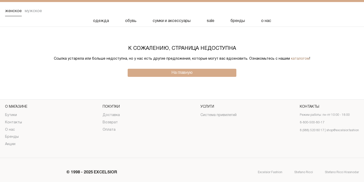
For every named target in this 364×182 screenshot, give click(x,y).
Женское (13, 11)
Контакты (13, 122)
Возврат (110, 122)
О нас (10, 129)
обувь (130, 21)
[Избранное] (329, 11)
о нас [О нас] (266, 21)
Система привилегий (218, 115)
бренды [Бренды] (238, 21)
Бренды (12, 137)
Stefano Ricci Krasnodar (337, 172)
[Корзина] (355, 11)
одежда (101, 21)
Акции (10, 144)
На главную (182, 73)
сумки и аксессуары (172, 21)
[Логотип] (182, 11)
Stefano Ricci (299, 172)
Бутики (11, 115)
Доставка (111, 115)
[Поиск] (315, 11)
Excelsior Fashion (265, 172)
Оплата (109, 129)
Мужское (33, 11)
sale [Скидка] (210, 21)
